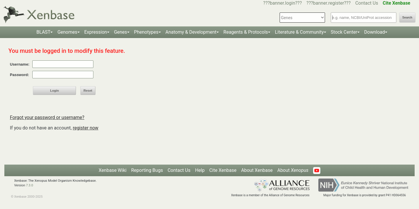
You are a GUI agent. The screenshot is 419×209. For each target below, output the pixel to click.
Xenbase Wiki (113, 170)
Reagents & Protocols (245, 32)
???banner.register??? (328, 3)
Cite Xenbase (223, 170)
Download (374, 32)
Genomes (67, 32)
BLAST (43, 32)
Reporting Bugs (147, 170)
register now (85, 128)
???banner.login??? (282, 3)
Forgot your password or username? (47, 117)
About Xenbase (257, 170)
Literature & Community (299, 32)
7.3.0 (29, 185)
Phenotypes (146, 32)
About (292, 170)
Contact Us (366, 3)
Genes (120, 32)
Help (200, 170)
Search (407, 17)
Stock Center (344, 32)
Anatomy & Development (191, 32)
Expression (95, 32)
